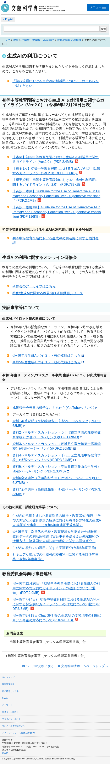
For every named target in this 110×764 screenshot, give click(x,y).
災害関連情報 (8, 684)
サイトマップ (8, 677)
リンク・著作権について (13, 726)
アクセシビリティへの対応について (18, 733)
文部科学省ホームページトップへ (84, 666)
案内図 (5, 753)
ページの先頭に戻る (40, 666)
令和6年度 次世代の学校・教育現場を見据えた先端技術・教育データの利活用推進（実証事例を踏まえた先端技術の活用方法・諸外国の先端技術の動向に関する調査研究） (56, 536)
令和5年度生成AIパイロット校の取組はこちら (48, 362)
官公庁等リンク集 (10, 691)
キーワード (7, 705)
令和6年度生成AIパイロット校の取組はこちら (48, 355)
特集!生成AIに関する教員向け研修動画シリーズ (47, 293)
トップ (6, 40)
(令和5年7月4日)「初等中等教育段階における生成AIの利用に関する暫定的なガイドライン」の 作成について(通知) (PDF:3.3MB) (56, 604)
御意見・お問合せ (10, 712)
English (9, 19)
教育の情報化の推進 (69, 40)
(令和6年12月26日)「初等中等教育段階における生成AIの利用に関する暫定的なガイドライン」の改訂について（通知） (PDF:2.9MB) (56, 588)
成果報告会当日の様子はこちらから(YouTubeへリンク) (54, 407)
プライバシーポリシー (12, 719)
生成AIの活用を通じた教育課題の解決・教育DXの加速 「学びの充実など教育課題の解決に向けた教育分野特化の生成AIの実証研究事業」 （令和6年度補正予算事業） (56, 520)
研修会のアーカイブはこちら (34, 286)
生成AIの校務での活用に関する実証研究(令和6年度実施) (54, 548)
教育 (16, 40)
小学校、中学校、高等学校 (38, 40)
